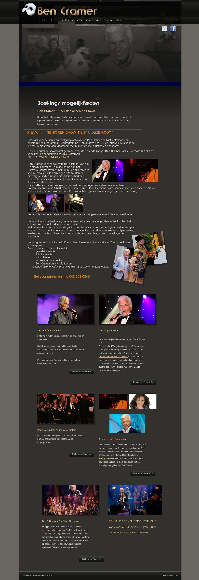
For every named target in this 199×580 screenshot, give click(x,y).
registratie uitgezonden (52, 530)
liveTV (79, 527)
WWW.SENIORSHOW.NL (54, 157)
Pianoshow (104, 458)
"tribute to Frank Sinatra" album (113, 356)
